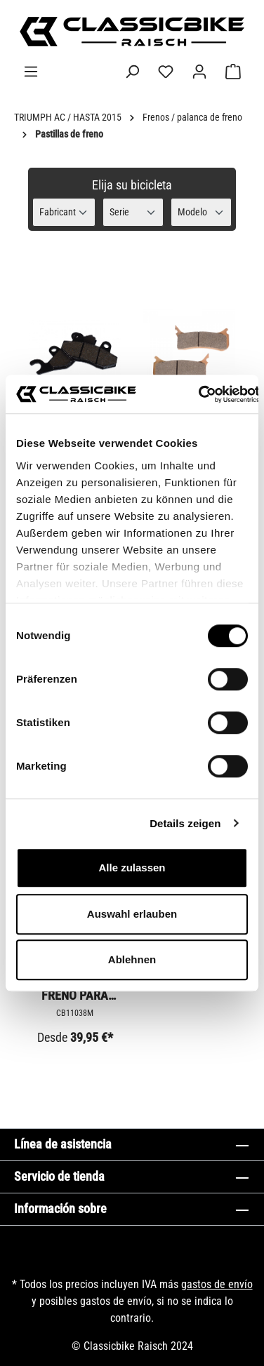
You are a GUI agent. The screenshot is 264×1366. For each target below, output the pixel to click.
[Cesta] (233, 72)
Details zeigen (185, 823)
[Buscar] (132, 72)
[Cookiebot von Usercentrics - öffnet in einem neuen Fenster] (198, 394)
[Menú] (31, 72)
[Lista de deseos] (166, 72)
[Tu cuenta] (199, 72)
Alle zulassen (131, 867)
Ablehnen (132, 959)
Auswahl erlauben (132, 914)
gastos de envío (217, 1284)
